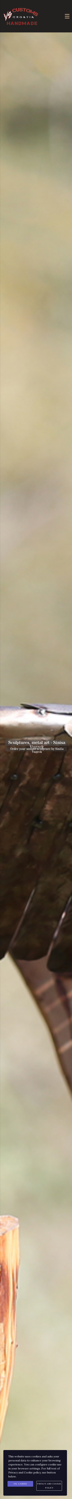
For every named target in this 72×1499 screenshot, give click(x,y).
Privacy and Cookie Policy (49, 1485)
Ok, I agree (20, 1483)
